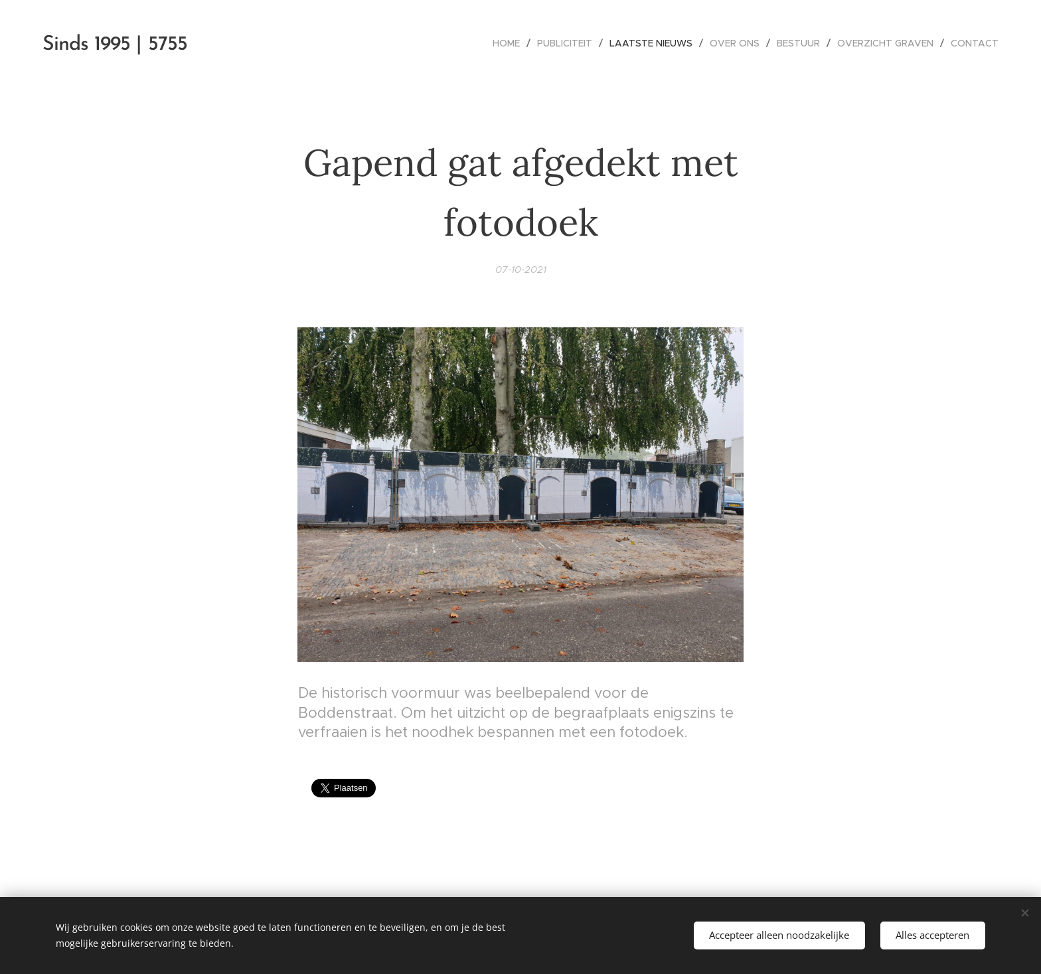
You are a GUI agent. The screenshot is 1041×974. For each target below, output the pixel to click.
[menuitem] (509, 43)
